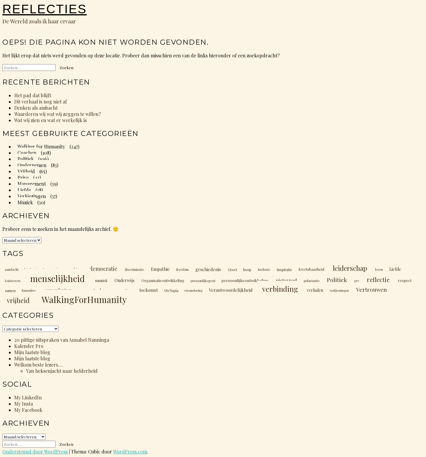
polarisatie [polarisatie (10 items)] (312, 280)
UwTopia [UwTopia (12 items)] (171, 290)
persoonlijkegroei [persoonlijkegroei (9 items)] (203, 280)
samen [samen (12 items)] (10, 290)
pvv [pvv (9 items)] (356, 280)
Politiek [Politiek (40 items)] (337, 279)
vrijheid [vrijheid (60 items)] (18, 300)
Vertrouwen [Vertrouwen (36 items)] (371, 289)
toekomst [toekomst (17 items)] (148, 290)
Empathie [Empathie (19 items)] (160, 269)
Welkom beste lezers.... (38, 365)
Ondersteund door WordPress (35, 451)
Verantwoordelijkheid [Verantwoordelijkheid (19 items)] (231, 290)
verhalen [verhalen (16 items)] (315, 290)
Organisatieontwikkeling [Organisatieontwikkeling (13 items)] (162, 280)
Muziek (25, 202)
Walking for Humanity (41, 146)
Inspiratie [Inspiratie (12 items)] (284, 269)
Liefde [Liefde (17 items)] (395, 269)
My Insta (23, 404)
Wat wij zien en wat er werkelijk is (50, 120)
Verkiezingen (31, 196)
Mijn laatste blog (32, 352)
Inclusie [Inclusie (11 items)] (264, 269)
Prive (23, 177)
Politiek (25, 159)
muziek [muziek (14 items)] (101, 280)
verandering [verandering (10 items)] (193, 290)
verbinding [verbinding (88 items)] (280, 289)
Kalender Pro (28, 346)
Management (31, 184)
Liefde (24, 190)
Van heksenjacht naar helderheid (62, 371)
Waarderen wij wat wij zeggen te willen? (57, 114)
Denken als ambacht (36, 108)
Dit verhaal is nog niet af (40, 101)
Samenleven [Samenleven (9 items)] (30, 290)
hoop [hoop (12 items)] (247, 269)
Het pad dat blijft (32, 95)
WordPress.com (130, 451)
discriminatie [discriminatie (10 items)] (134, 269)
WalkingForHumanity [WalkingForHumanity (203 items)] (84, 299)
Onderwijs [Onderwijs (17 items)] (124, 280)
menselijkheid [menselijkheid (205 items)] (57, 278)
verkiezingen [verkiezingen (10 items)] (339, 290)
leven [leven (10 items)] (379, 269)
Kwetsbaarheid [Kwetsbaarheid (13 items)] (311, 269)
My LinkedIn (28, 397)
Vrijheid (26, 171)
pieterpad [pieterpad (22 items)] (286, 280)
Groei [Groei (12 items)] (232, 269)
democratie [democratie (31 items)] (103, 268)
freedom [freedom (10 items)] (182, 269)
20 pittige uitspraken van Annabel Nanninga (61, 340)
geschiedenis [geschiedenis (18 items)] (208, 269)
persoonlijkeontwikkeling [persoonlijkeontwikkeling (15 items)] (244, 280)
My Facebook (28, 410)
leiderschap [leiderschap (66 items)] (350, 268)
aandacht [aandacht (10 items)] (12, 269)
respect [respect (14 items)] (405, 280)
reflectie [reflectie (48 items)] (378, 279)
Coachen (26, 153)
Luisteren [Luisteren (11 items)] (12, 280)
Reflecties (44, 9)
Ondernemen (31, 165)
